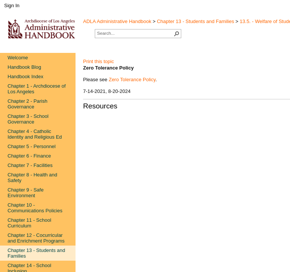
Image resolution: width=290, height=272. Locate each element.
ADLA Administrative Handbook (117, 21)
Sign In (11, 5)
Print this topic (98, 61)
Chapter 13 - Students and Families (195, 21)
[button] (177, 33)
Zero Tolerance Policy (132, 79)
